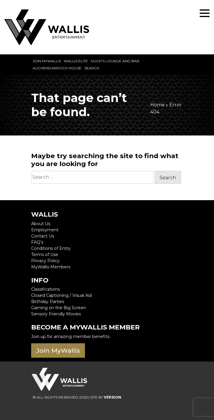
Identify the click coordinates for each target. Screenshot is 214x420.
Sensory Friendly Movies (56, 314)
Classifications (45, 289)
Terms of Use (44, 254)
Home (157, 105)
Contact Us (42, 236)
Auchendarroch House (57, 68)
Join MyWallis (47, 61)
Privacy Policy (45, 260)
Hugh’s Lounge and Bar (115, 61)
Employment (44, 229)
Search (91, 68)
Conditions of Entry (51, 248)
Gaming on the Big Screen (58, 307)
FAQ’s (37, 242)
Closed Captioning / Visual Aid (61, 295)
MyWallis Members (50, 267)
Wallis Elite (76, 61)
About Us (40, 223)
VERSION (112, 397)
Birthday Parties (47, 301)
